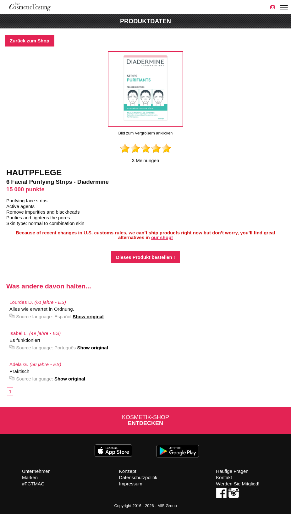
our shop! (162, 237)
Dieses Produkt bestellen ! (145, 257)
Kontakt (224, 477)
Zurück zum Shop (29, 40)
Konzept (127, 471)
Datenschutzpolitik (138, 477)
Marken (30, 477)
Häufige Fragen (232, 471)
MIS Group (167, 505)
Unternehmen (36, 471)
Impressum (130, 483)
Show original (88, 316)
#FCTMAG (33, 483)
